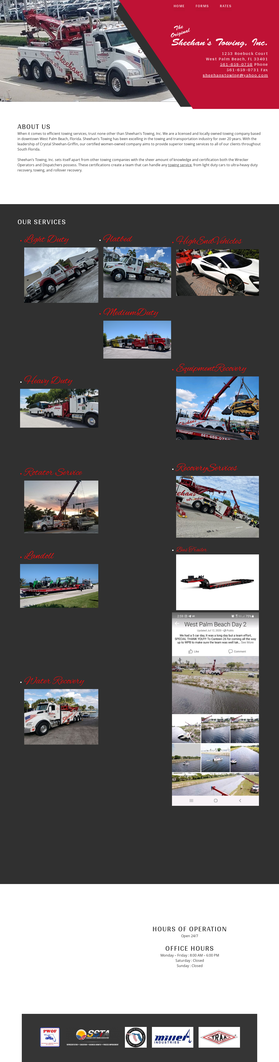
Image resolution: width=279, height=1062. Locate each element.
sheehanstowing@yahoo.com (235, 75)
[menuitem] (179, 6)
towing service (180, 165)
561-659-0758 (236, 64)
